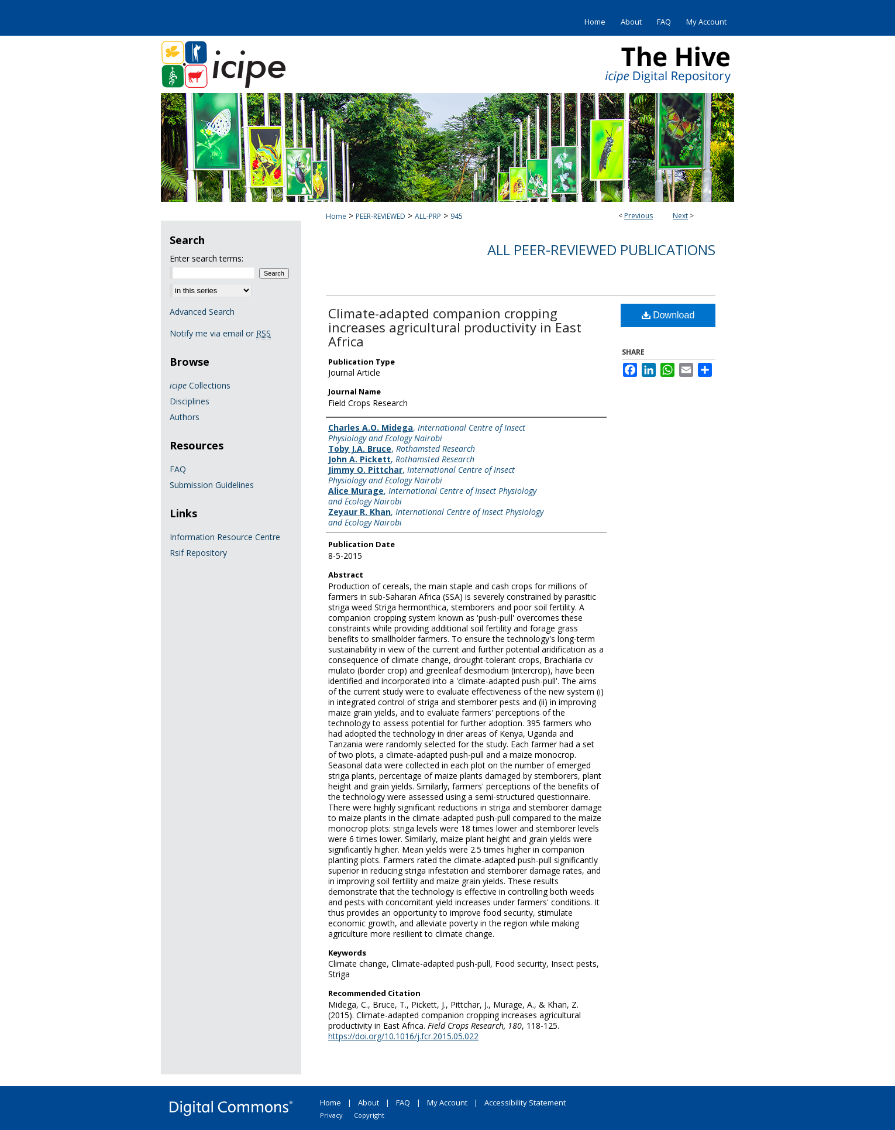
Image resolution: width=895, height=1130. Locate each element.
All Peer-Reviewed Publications (601, 249)
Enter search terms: (206, 258)
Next (680, 216)
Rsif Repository (198, 552)
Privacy (331, 1115)
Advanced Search (202, 311)
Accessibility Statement (525, 1102)
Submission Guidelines (212, 484)
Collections (200, 385)
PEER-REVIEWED (380, 216)
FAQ (178, 469)
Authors (184, 417)
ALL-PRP (428, 216)
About (368, 1102)
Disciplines (189, 401)
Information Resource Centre (225, 536)
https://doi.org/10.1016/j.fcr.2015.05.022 (403, 1036)
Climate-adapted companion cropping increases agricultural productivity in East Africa (454, 327)
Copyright (369, 1115)
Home (336, 216)
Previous (638, 216)
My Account (447, 1102)
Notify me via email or (220, 333)
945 (456, 216)
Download (668, 315)
